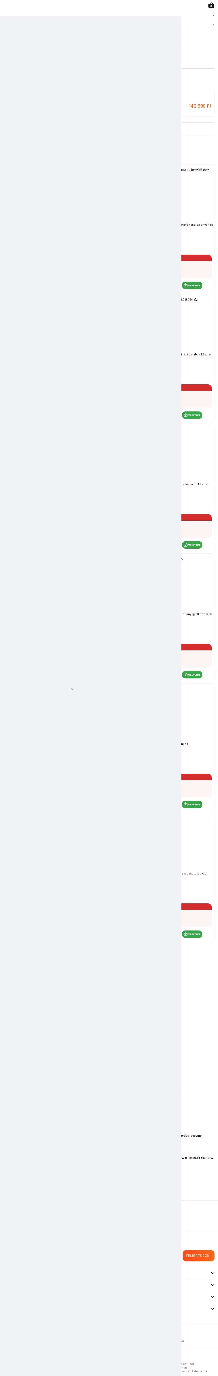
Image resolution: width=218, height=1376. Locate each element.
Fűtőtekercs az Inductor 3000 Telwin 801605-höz (162, 298)
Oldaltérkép (56, 1339)
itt (141, 1355)
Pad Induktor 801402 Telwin (161, 558)
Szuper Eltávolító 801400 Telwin (56, 428)
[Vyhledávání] (109, 20)
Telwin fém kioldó (56, 817)
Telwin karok (162, 817)
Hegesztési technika (34, 34)
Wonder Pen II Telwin (162, 428)
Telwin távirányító (162, 688)
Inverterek (63, 34)
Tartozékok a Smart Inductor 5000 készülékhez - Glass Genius (56, 169)
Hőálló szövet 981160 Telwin (56, 688)
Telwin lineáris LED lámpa (56, 558)
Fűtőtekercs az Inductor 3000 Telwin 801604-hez (56, 298)
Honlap (9, 34)
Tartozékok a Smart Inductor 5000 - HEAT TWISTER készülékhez (162, 169)
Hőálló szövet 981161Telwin (56, 947)
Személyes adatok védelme (164, 1339)
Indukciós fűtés (88, 34)
